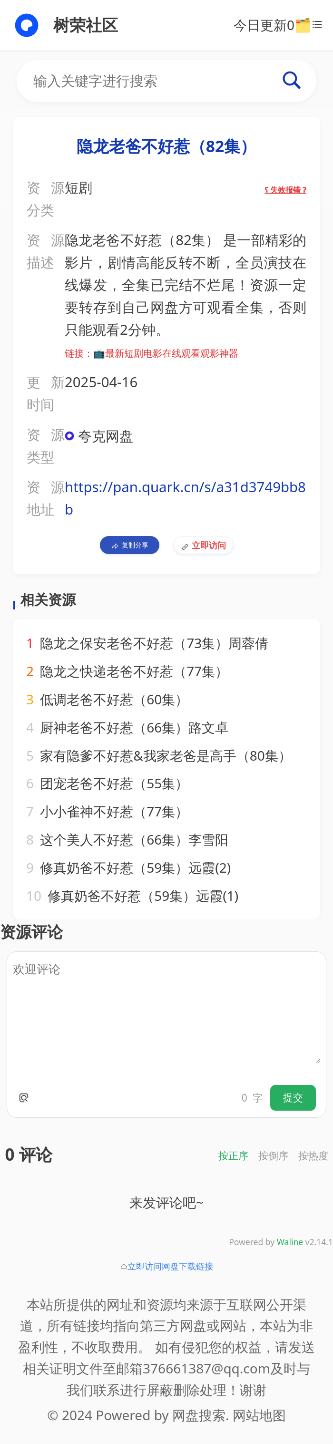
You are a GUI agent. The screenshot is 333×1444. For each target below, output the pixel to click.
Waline (290, 1242)
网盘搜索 (198, 1415)
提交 (293, 1097)
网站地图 (259, 1415)
